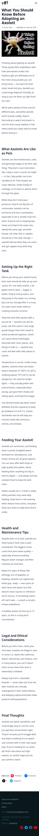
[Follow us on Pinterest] (21, 827)
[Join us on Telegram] (26, 827)
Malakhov (13, 823)
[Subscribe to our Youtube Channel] (35, 827)
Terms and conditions (10, 799)
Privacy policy (7, 803)
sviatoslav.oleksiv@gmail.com (17, 812)
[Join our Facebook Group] (30, 827)
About (4, 807)
